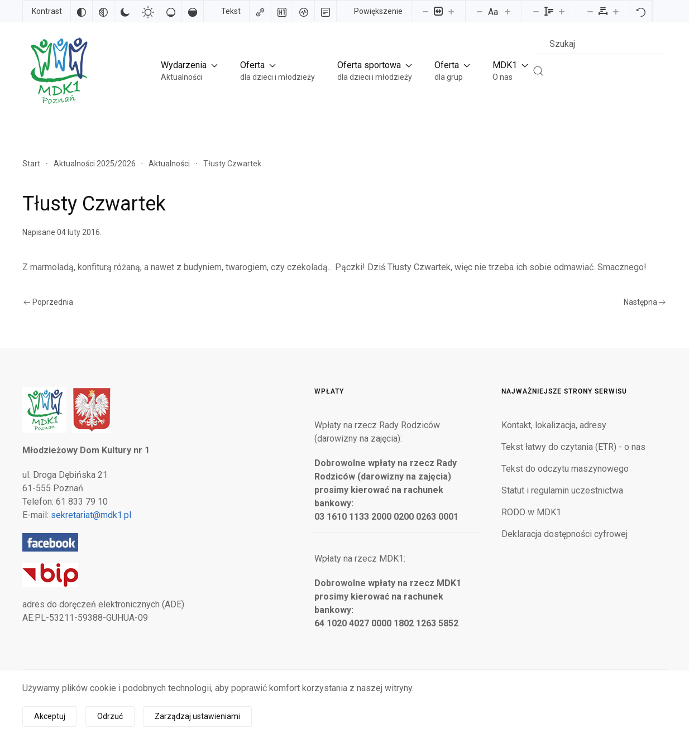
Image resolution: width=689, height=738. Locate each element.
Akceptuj (49, 716)
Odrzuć (110, 716)
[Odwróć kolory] (81, 11)
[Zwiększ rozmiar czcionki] (507, 11)
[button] (189, 70)
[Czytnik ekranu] (304, 11)
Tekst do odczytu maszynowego (565, 468)
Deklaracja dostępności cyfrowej (564, 534)
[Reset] (641, 11)
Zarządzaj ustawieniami (197, 716)
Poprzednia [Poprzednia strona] (48, 302)
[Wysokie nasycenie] (192, 11)
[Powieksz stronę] (451, 11)
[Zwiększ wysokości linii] (561, 11)
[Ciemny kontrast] (125, 11)
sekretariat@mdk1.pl (91, 515)
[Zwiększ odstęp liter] (615, 11)
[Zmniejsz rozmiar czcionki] (479, 11)
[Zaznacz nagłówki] (282, 11)
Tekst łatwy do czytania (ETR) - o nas (573, 447)
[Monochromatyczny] (103, 11)
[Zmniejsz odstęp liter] (590, 11)
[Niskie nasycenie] (171, 11)
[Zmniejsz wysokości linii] (536, 11)
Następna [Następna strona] (645, 302)
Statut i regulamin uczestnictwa (562, 490)
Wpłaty (329, 391)
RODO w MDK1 (531, 512)
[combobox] (600, 43)
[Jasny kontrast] (148, 11)
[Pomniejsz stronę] (425, 11)
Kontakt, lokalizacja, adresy (553, 425)
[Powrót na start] (58, 70)
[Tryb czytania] (325, 11)
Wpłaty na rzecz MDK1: (359, 558)
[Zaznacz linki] (260, 11)
